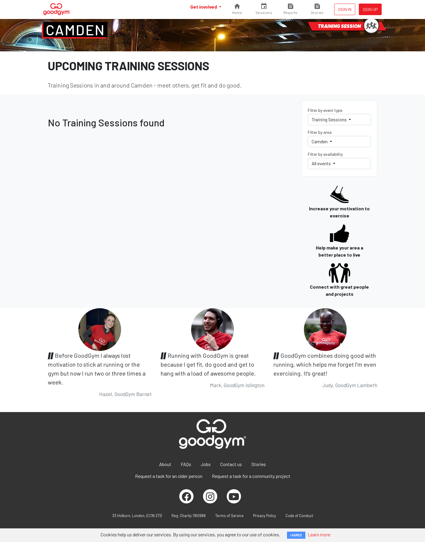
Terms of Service (229, 515)
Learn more (319, 534)
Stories (258, 464)
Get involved (204, 6)
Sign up (370, 9)
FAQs (186, 464)
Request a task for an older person (168, 476)
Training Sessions (330, 119)
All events (322, 163)
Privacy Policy (264, 515)
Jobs (206, 464)
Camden (75, 29)
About (165, 464)
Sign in (344, 9)
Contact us (231, 464)
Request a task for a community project (251, 476)
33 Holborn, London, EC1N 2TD (137, 515)
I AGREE (296, 535)
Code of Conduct (299, 515)
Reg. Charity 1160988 (189, 515)
